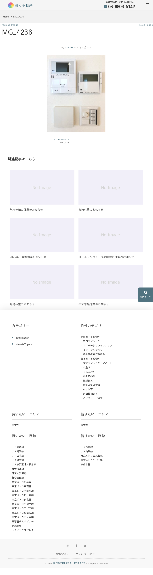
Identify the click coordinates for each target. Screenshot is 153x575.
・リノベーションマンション (96, 345)
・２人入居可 (88, 372)
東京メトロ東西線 (21, 486)
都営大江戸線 (19, 473)
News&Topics (24, 344)
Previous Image (9, 24)
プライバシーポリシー (86, 554)
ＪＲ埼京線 (18, 460)
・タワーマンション (92, 350)
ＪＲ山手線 (18, 455)
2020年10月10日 (83, 47)
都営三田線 (18, 477)
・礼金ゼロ (87, 367)
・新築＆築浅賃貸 (90, 385)
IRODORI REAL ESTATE (69, 563)
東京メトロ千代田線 (23, 508)
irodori (68, 47)
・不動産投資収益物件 (93, 354)
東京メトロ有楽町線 (23, 490)
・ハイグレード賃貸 (92, 398)
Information (22, 337)
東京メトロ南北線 (21, 499)
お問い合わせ (62, 554)
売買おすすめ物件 (90, 336)
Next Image (146, 24)
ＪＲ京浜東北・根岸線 (24, 464)
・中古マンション (90, 341)
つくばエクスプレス (23, 530)
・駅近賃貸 (87, 380)
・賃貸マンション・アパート (96, 363)
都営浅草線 (18, 468)
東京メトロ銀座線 (21, 482)
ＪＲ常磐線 (18, 451)
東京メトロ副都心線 (23, 512)
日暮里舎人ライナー (23, 521)
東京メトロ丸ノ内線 (23, 517)
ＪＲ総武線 (18, 447)
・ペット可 (87, 389)
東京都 (15, 425)
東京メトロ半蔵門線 (23, 504)
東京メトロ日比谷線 (23, 495)
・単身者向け (88, 376)
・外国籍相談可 (89, 393)
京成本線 (17, 526)
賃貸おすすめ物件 (90, 358)
